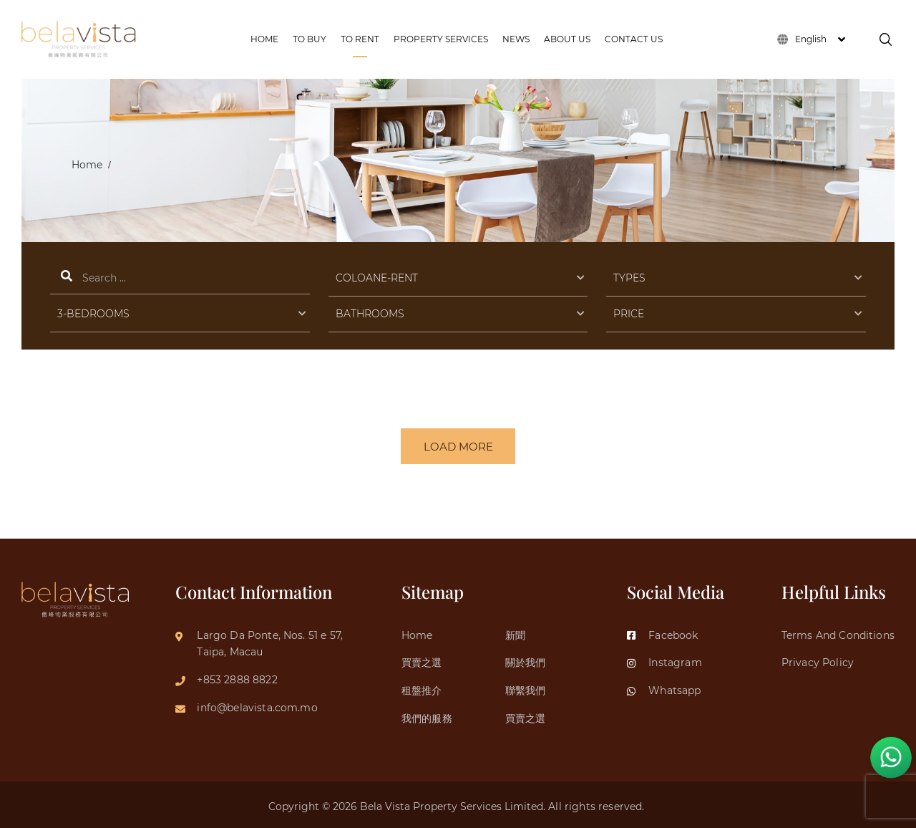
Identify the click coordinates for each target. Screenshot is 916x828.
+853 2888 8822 (237, 676)
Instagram (664, 660)
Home (87, 164)
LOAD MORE (458, 446)
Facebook (662, 632)
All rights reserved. (597, 803)
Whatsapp (664, 687)
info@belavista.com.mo (257, 704)
